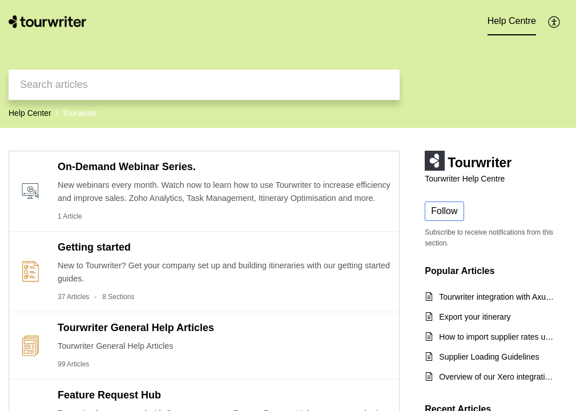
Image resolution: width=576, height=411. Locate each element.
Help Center (30, 113)
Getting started (94, 247)
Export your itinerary (474, 316)
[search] (204, 85)
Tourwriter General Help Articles (136, 327)
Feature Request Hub (109, 395)
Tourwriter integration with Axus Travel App (497, 296)
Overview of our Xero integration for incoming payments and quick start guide (497, 376)
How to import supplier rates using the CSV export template (497, 336)
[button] (554, 22)
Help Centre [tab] (512, 21)
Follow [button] (444, 211)
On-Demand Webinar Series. (127, 166)
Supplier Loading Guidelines (489, 356)
